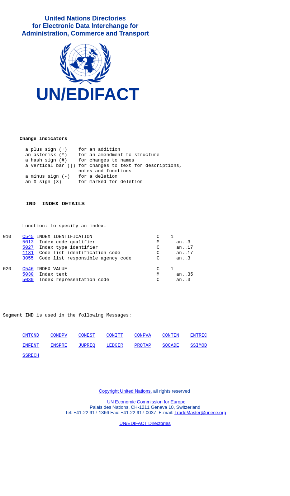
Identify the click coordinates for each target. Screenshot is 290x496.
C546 (28, 300)
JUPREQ (87, 386)
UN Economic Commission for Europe (146, 447)
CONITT (114, 375)
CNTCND (31, 375)
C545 (28, 261)
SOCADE (170, 386)
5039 (28, 313)
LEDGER (114, 386)
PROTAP (142, 386)
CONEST (87, 375)
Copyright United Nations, (125, 437)
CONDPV (59, 375)
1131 (28, 281)
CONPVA (142, 375)
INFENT (31, 386)
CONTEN (170, 375)
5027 (28, 274)
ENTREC (198, 375)
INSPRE (59, 386)
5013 (28, 268)
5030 (28, 307)
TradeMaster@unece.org (200, 458)
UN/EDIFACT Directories (145, 469)
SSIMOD (198, 386)
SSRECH (31, 397)
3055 (28, 287)
